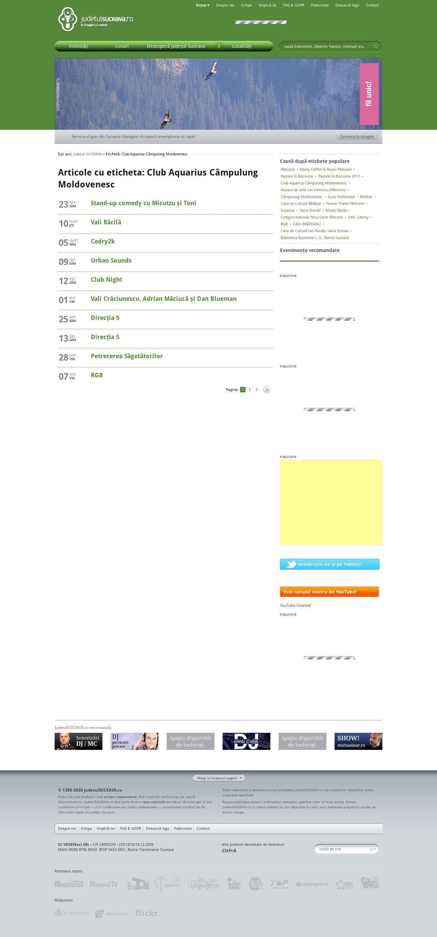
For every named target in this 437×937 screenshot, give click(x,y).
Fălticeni (288, 169)
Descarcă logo (347, 5)
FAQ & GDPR (293, 5)
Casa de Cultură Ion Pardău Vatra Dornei (315, 230)
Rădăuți (366, 196)
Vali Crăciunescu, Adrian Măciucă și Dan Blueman (164, 298)
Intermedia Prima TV (233, 884)
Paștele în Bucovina (297, 176)
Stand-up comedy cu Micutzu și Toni (143, 203)
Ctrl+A (229, 850)
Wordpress (72, 913)
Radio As (370, 884)
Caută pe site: (316, 849)
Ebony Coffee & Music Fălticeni (326, 169)
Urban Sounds (111, 260)
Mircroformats (111, 913)
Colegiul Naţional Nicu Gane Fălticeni (312, 217)
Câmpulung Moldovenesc (302, 196)
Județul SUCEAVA (95, 20)
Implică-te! (106, 828)
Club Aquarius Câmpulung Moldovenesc (314, 183)
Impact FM (204, 884)
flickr (147, 913)
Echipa (246, 5)
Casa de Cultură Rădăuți (301, 203)
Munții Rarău (336, 210)
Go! (375, 46)
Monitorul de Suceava (69, 884)
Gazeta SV (168, 884)
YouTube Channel (295, 605)
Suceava (287, 210)
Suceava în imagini (359, 137)
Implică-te (267, 5)
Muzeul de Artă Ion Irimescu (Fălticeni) (313, 189)
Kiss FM (255, 884)
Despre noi (225, 5)
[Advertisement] (331, 502)
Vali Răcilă (106, 222)
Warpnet (311, 884)
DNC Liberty (358, 217)
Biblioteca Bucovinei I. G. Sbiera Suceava (315, 237)
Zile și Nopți (344, 884)
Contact (372, 5)
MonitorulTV (104, 884)
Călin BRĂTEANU (307, 224)
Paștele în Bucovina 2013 (339, 176)
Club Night (106, 279)
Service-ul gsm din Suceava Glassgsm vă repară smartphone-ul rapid (133, 136)
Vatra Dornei (310, 210)
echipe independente (120, 797)
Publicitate (320, 5)
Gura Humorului (341, 196)
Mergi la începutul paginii (214, 778)
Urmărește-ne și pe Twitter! (330, 564)
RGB (97, 375)
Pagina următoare (266, 390)
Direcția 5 (105, 317)
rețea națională (153, 802)
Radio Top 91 (279, 884)
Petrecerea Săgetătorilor (127, 356)
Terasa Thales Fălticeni (345, 203)
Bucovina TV (137, 884)
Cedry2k (103, 241)
